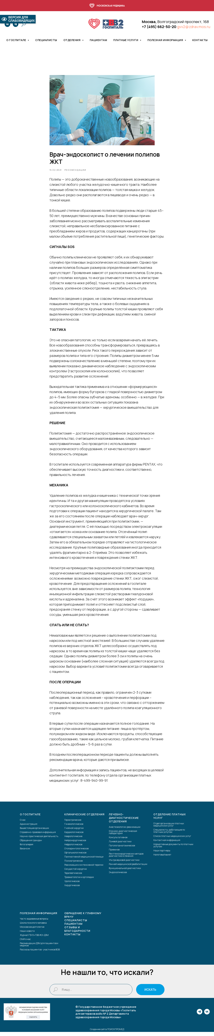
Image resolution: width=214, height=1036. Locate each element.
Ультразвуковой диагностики (124, 864)
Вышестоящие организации (34, 832)
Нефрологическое (73, 848)
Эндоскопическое (118, 876)
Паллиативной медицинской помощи (83, 860)
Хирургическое (72, 889)
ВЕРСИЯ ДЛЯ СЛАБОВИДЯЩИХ (18, 19)
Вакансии (25, 852)
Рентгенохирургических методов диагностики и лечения (126, 859)
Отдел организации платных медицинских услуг (168, 828)
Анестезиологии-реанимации (124, 831)
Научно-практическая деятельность (39, 840)
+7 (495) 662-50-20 (159, 26)
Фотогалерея (26, 848)
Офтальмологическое (75, 856)
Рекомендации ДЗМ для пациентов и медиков (39, 948)
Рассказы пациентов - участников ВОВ (40, 953)
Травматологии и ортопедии (79, 881)
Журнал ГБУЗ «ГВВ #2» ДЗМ (34, 939)
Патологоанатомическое (122, 849)
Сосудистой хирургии (75, 873)
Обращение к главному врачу (82, 919)
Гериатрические (72, 824)
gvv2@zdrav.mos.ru (193, 26)
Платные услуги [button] (126, 40)
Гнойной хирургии (74, 832)
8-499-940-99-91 (94, 782)
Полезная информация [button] (165, 40)
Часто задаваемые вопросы (34, 923)
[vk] (7, 24)
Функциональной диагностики (125, 872)
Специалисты (46, 40)
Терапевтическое (73, 877)
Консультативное (118, 841)
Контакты (200, 40)
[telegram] (15, 24)
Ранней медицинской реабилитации (128, 868)
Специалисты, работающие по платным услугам (169, 835)
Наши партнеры (161, 854)
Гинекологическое (73, 828)
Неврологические (73, 840)
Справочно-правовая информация (38, 836)
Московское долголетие (32, 931)
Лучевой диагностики (120, 845)
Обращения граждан (31, 844)
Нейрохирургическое (75, 844)
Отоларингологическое (76, 852)
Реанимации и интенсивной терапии (83, 869)
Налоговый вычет (162, 858)
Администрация (28, 828)
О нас (23, 824)
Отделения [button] (72, 40)
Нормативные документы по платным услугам (173, 849)
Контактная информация (166, 844)
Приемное (114, 853)
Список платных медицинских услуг (172, 840)
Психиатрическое (73, 865)
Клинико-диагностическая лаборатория (123, 836)
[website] (24, 24)
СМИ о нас (25, 943)
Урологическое (72, 885)
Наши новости (27, 935)
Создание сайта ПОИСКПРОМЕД (107, 1033)
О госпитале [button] (16, 40)
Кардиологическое (73, 836)
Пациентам (98, 40)
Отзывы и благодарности (77, 933)
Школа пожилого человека (33, 927)
